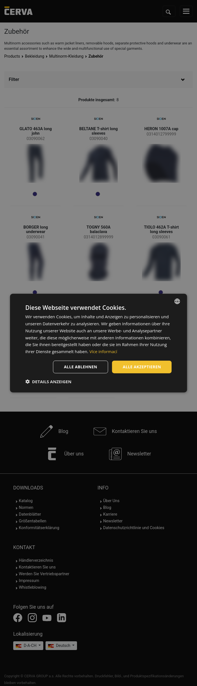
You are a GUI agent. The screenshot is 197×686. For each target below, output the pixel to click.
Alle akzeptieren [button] (142, 366)
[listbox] (177, 301)
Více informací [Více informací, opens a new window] (103, 351)
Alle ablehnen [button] (80, 366)
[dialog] (98, 343)
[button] (48, 381)
